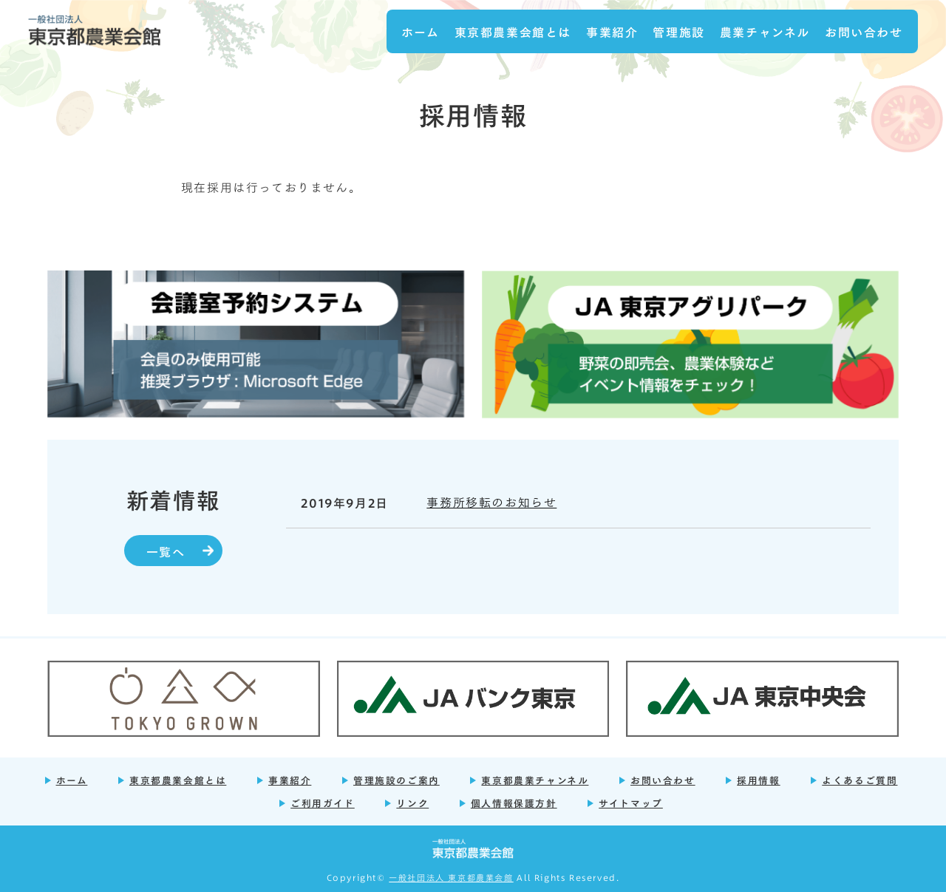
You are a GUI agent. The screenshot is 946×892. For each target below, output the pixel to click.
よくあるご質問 (859, 779)
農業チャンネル (765, 31)
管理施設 (678, 31)
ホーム (420, 31)
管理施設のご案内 (396, 779)
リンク (412, 802)
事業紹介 (612, 31)
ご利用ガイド (322, 802)
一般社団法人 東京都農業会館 (451, 877)
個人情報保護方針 (514, 802)
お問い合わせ (864, 31)
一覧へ (166, 550)
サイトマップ (631, 802)
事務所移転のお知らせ (491, 501)
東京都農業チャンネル (534, 779)
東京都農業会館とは (513, 31)
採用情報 (758, 779)
